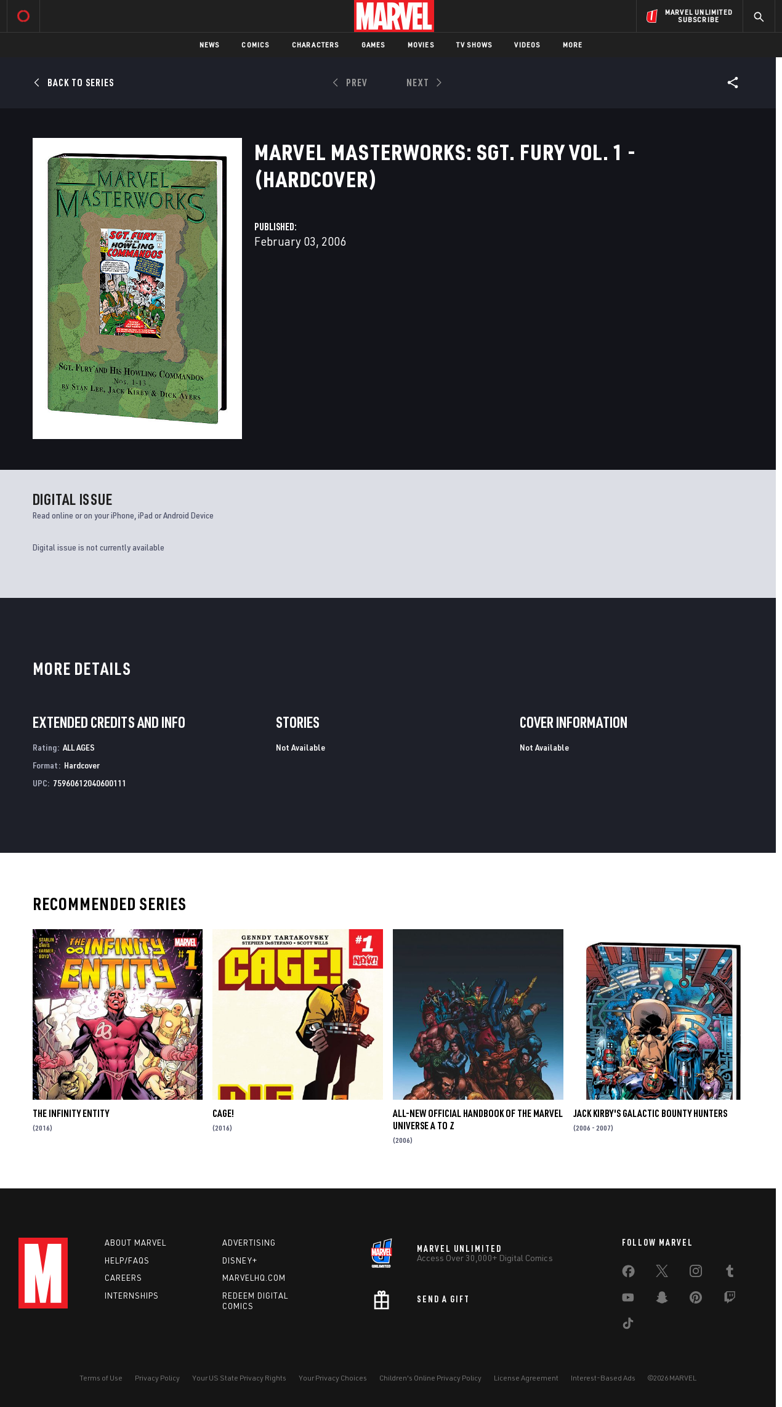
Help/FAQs (127, 1260)
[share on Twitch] (730, 1300)
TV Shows (474, 44)
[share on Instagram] (696, 1273)
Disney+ (239, 1260)
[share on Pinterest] (696, 1300)
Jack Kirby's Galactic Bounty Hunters (650, 1113)
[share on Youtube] (628, 1300)
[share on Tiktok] (628, 1326)
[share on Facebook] (628, 1274)
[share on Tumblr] (730, 1273)
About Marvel (135, 1243)
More (573, 44)
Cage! (223, 1113)
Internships (132, 1295)
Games (373, 44)
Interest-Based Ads (603, 1377)
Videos (527, 44)
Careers (123, 1278)
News (210, 44)
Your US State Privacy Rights (239, 1377)
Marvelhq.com (254, 1278)
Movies (421, 44)
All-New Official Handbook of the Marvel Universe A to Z (478, 1119)
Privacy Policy (157, 1377)
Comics (255, 44)
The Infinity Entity (71, 1113)
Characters (315, 44)
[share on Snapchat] (662, 1300)
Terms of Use (101, 1377)
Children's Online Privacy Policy (430, 1377)
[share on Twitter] (662, 1273)
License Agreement (526, 1377)
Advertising (249, 1243)
